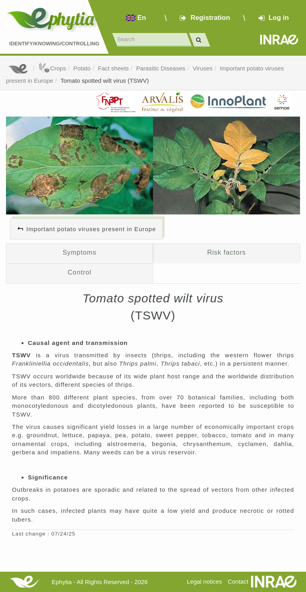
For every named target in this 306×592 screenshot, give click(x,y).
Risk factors (226, 252)
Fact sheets (113, 68)
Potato (81, 68)
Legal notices (204, 581)
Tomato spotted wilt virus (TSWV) (105, 80)
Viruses (202, 68)
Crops (52, 68)
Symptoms (79, 252)
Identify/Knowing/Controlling (54, 44)
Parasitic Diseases (160, 68)
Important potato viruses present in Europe (91, 229)
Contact (238, 581)
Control (80, 272)
